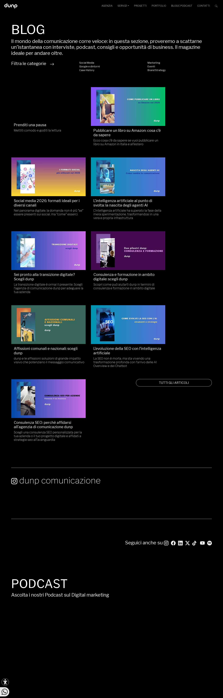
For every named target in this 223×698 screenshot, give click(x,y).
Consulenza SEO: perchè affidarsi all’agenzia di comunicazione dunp (179, 273)
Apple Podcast (165, 536)
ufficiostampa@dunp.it (92, 614)
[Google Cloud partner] (189, 633)
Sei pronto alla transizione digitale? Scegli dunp (104, 201)
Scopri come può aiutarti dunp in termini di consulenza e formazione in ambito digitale (179, 212)
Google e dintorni (89, 66)
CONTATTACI (197, 589)
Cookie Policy (145, 687)
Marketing (153, 62)
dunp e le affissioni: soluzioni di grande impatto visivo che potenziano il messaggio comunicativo (41, 284)
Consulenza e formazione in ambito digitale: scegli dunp (174, 201)
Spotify (158, 524)
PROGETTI (140, 5)
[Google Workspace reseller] (192, 633)
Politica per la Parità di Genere (105, 687)
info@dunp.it (86, 609)
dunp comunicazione (56, 347)
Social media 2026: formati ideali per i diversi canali (179, 127)
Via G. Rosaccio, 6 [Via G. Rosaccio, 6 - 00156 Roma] (107, 619)
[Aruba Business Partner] (207, 633)
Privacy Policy (129, 687)
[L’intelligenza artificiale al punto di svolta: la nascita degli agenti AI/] (43, 177)
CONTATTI (203, 5)
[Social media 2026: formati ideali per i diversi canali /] (180, 103)
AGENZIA (107, 5)
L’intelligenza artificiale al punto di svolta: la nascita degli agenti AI (43, 201)
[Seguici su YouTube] (202, 359)
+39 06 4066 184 (89, 629)
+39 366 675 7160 (89, 634)
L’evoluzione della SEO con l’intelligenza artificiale (104, 273)
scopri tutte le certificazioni (197, 637)
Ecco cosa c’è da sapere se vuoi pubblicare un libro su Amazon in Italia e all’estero (110, 138)
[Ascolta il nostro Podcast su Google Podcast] (20, 624)
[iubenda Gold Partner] (204, 633)
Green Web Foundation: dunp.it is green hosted (141, 696)
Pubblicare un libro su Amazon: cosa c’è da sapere (108, 127)
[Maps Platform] (201, 633)
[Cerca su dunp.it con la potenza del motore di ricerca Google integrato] (216, 6)
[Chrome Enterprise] (198, 633)
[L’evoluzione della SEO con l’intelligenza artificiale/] (111, 249)
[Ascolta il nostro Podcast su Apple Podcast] (27, 624)
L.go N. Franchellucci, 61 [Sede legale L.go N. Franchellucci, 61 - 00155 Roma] (116, 624)
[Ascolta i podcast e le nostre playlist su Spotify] (209, 359)
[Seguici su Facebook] (20, 614)
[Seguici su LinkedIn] (180, 359)
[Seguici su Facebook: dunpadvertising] (173, 359)
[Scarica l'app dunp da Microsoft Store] (20, 635)
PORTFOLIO (159, 5)
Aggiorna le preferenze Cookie (169, 687)
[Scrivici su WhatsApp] (5, 691)
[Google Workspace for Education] (195, 633)
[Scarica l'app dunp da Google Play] (13, 635)
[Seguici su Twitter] (187, 359)
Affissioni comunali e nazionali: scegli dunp (40, 273)
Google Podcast (166, 530)
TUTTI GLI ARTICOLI (180, 309)
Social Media (86, 62)
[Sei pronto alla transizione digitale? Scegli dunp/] (111, 177)
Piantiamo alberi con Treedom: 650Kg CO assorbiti (84, 696)
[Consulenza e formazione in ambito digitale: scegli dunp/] (180, 177)
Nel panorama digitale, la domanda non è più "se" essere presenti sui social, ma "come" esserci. (179, 138)
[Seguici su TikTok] (194, 359)
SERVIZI (122, 5)
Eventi (151, 66)
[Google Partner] (186, 633)
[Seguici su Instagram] (166, 359)
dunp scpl (66, 684)
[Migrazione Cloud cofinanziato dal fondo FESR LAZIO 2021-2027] (111, 661)
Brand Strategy (156, 70)
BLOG (181, 5)
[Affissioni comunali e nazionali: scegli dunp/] (43, 249)
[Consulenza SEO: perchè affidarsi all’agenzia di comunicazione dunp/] (180, 249)
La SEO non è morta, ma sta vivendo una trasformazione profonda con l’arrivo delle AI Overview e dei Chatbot (110, 284)
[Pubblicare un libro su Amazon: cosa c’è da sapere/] (111, 103)
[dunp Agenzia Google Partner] (196, 615)
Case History (86, 70)
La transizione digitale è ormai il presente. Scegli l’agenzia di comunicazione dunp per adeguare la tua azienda (111, 214)
